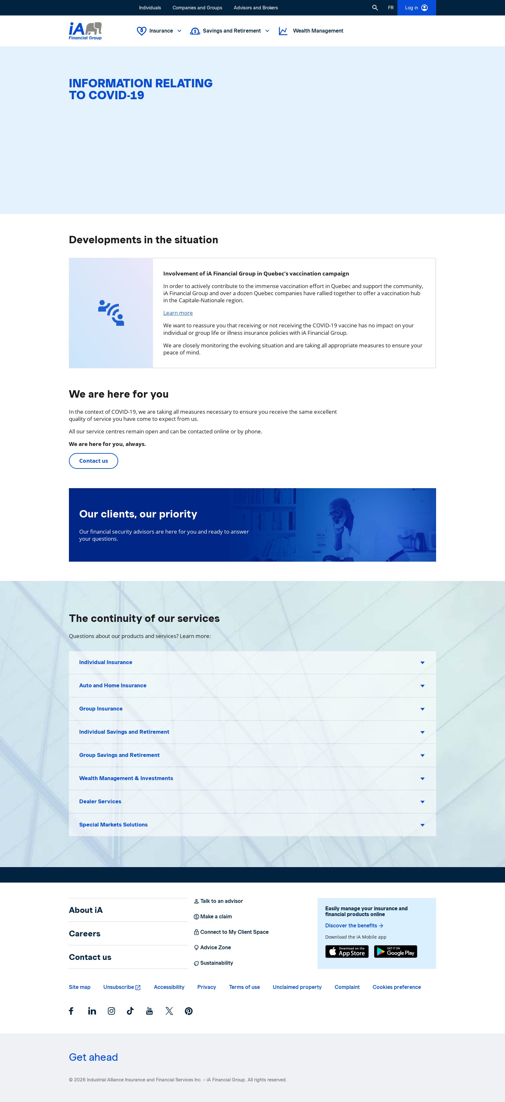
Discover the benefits (354, 926)
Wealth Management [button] (310, 31)
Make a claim (212, 917)
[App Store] (347, 951)
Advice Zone (212, 947)
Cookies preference (397, 987)
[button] (375, 7)
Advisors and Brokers (256, 7)
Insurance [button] (159, 31)
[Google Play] (395, 951)
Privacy (206, 987)
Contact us (93, 460)
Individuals (150, 7)
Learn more (178, 312)
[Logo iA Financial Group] (85, 31)
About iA (86, 909)
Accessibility (169, 987)
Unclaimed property (297, 987)
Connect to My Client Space (231, 932)
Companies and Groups (197, 7)
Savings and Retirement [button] (230, 31)
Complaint (347, 987)
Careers (84, 933)
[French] (390, 7)
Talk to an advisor (218, 901)
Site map (80, 987)
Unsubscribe (118, 987)
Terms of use (244, 987)
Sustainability (213, 963)
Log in (416, 8)
